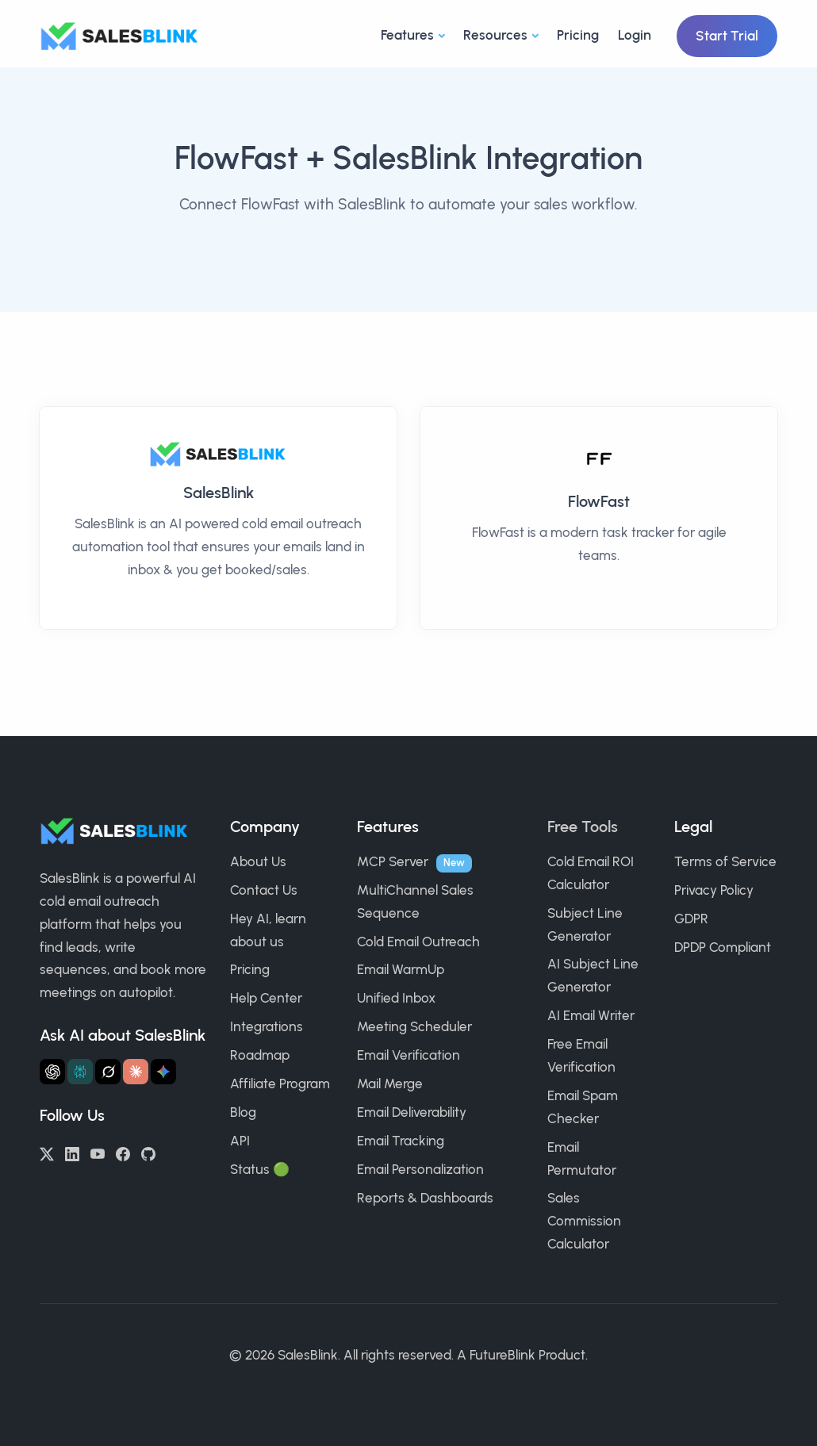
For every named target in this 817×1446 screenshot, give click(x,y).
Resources (495, 35)
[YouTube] (97, 1152)
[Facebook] (123, 1152)
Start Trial (727, 36)
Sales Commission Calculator (584, 1221)
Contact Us (263, 890)
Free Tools (582, 826)
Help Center (266, 998)
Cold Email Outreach (418, 941)
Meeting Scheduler (414, 1026)
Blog (243, 1112)
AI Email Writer (591, 1015)
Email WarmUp (400, 969)
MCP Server (392, 861)
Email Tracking (400, 1141)
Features (407, 35)
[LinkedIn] (72, 1152)
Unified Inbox (396, 998)
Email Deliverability (411, 1112)
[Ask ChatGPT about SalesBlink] (52, 1071)
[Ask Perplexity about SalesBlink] (80, 1071)
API (240, 1141)
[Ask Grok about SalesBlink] (108, 1071)
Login (634, 35)
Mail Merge (390, 1083)
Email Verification (408, 1055)
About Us (258, 861)
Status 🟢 (260, 1169)
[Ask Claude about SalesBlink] (135, 1071)
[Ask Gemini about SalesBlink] (163, 1071)
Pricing (578, 35)
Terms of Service (725, 861)
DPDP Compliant (722, 947)
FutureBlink (502, 1355)
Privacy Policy (714, 890)
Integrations (266, 1026)
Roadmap (260, 1055)
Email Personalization (420, 1169)
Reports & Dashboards (425, 1198)
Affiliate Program (280, 1083)
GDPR (691, 918)
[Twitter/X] (47, 1152)
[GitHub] (148, 1152)
